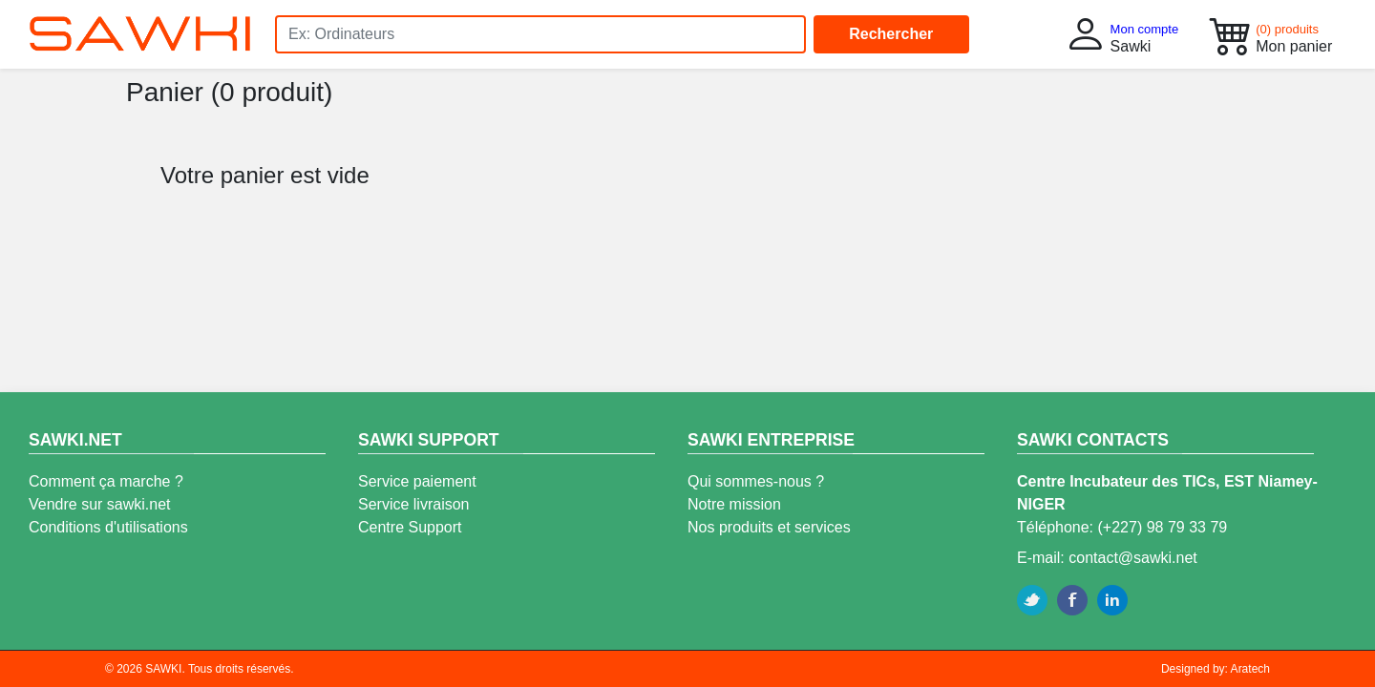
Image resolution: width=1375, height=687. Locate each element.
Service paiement (417, 481)
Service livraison (413, 504)
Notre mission (734, 504)
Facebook (1072, 600)
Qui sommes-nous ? (756, 481)
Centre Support (410, 527)
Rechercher (891, 34)
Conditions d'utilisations (108, 527)
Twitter (1032, 600)
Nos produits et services (769, 527)
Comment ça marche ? (106, 481)
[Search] (540, 34)
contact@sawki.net (1132, 558)
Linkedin (1112, 600)
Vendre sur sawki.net (100, 504)
